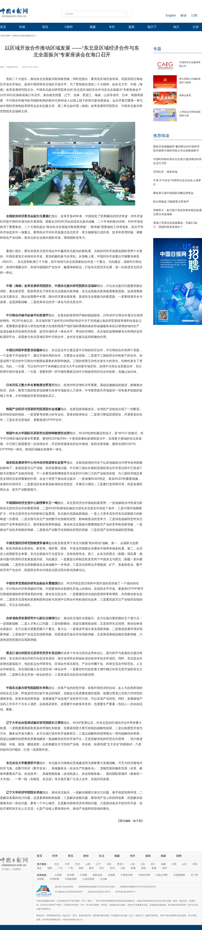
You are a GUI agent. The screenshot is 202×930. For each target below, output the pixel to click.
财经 (86, 855)
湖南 (49, 868)
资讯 (45, 27)
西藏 (133, 868)
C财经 (69, 27)
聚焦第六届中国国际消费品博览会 (173, 193)
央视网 (111, 875)
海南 (81, 868)
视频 (93, 27)
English (171, 15)
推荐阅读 (161, 135)
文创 (196, 27)
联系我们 (17, 869)
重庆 (91, 868)
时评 (55, 855)
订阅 (194, 15)
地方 (176, 27)
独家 (163, 855)
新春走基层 (185, 95)
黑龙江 (120, 864)
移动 (183, 15)
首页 (3, 27)
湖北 (39, 868)
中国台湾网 (161, 875)
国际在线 (97, 875)
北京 (56, 864)
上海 (132, 864)
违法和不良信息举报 (64, 887)
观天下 (152, 27)
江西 (174, 864)
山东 (184, 864)
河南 (194, 864)
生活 (101, 855)
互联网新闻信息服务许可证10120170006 (96, 887)
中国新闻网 (71, 879)
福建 (163, 864)
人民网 (57, 875)
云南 (122, 868)
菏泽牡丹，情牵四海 (165, 171)
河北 (77, 864)
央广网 (194, 875)
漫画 (131, 27)
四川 (101, 868)
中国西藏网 (179, 875)
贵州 (112, 868)
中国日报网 (5, 36)
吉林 (109, 864)
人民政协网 (88, 879)
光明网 (40, 879)
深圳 (164, 868)
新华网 (70, 875)
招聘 (179, 855)
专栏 (112, 27)
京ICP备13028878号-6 (125, 892)
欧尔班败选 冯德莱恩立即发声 (171, 201)
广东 (60, 868)
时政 (22, 27)
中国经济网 (144, 875)
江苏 (142, 864)
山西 (88, 864)
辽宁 (98, 864)
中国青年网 (126, 875)
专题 (157, 48)
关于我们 (6, 869)
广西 (70, 868)
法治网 (103, 879)
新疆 (154, 868)
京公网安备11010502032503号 (69, 892)
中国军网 (54, 879)
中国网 (83, 875)
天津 (67, 864)
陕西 (143, 868)
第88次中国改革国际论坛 (23, 36)
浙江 (153, 864)
